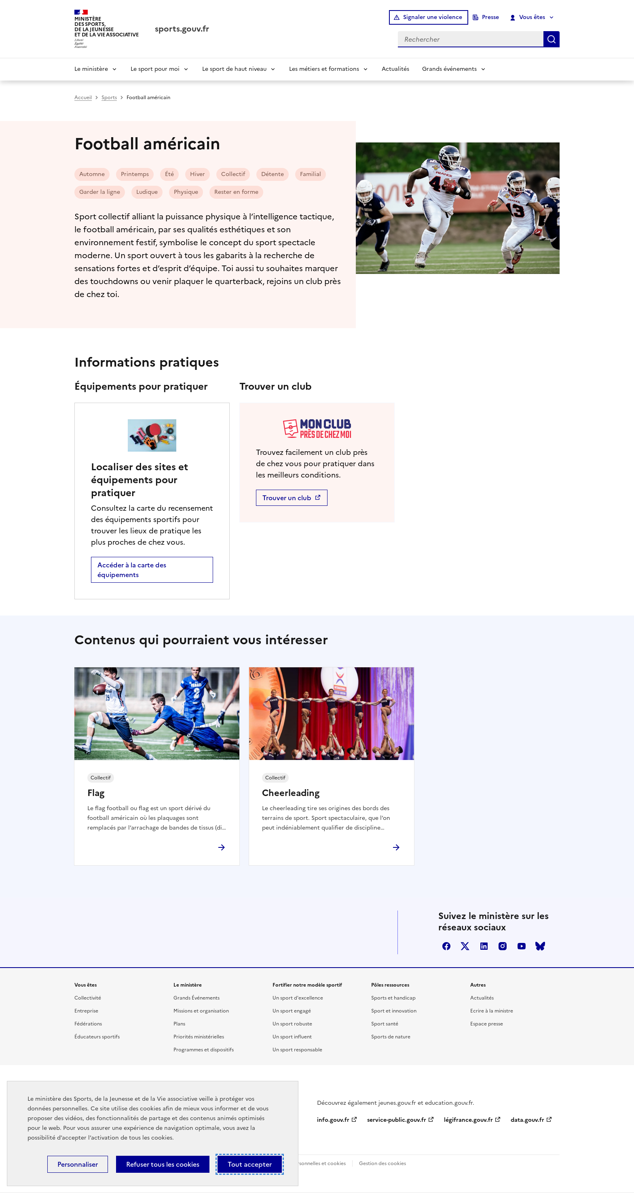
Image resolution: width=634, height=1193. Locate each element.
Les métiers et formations (324, 69)
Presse (490, 17)
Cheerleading (290, 793)
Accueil (83, 97)
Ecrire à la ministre (491, 1011)
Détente (272, 174)
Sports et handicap (393, 998)
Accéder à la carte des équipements (131, 570)
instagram (503, 946)
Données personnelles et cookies (307, 1163)
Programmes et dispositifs (203, 1049)
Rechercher (551, 39)
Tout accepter (250, 1164)
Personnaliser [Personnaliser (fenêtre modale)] (77, 1164)
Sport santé (384, 1023)
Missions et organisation (201, 1011)
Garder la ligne (99, 192)
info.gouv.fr (333, 1120)
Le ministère (91, 69)
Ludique (147, 192)
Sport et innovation (393, 1011)
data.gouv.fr (527, 1120)
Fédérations (88, 1023)
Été (169, 174)
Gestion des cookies (382, 1163)
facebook (446, 946)
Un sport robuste (292, 1023)
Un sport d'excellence (298, 998)
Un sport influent (292, 1036)
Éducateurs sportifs (97, 1036)
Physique (186, 192)
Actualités (395, 69)
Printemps (135, 174)
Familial (310, 174)
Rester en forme (236, 192)
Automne (92, 174)
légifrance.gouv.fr (468, 1120)
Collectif (233, 174)
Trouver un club (287, 498)
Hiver (197, 174)
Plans (179, 1023)
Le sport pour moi (155, 69)
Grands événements (449, 69)
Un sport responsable (297, 1049)
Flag (95, 793)
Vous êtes (528, 17)
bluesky (540, 946)
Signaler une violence (432, 17)
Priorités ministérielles (198, 1036)
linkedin (484, 946)
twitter (465, 946)
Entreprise (86, 1011)
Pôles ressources (390, 985)
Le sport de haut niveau (234, 69)
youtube (522, 946)
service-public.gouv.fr (396, 1120)
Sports (109, 97)
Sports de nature (390, 1036)
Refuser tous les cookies (162, 1164)
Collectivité (87, 998)
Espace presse (486, 1023)
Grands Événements (196, 998)
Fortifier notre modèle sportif (307, 985)
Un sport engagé (292, 1011)
